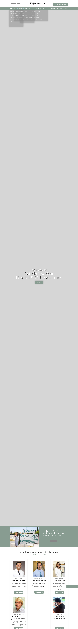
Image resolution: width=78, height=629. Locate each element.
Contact (66, 8)
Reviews (53, 8)
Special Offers (46, 8)
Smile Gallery (37, 8)
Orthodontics (28, 8)
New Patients (59, 8)
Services (21, 8)
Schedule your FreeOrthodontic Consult (72, 587)
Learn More (39, 282)
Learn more (53, 541)
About (15, 8)
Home (11, 8)
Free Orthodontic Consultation (17, 4)
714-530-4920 (15, 3)
